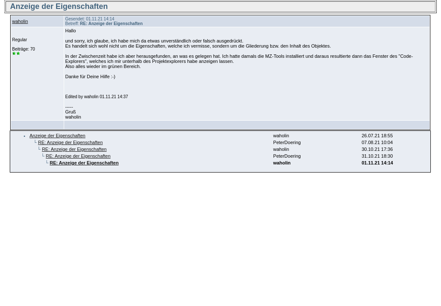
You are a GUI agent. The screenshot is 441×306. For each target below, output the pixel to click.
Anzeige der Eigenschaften (57, 135)
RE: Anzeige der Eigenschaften (70, 142)
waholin (20, 21)
